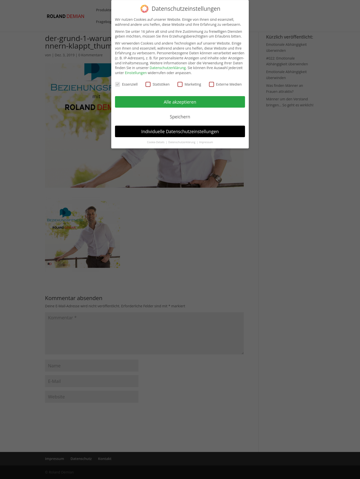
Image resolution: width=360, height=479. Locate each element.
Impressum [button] (206, 138)
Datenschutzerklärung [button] (182, 138)
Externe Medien (225, 80)
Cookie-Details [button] (156, 138)
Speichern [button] (180, 113)
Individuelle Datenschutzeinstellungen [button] (180, 128)
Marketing (189, 80)
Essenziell (126, 80)
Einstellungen (136, 69)
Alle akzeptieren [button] (180, 98)
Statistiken (158, 80)
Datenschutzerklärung (168, 64)
